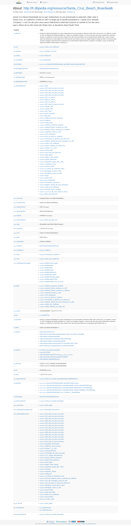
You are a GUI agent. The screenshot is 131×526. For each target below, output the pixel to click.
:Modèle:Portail (46, 270)
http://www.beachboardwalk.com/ (49, 68)
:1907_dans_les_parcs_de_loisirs (52, 88)
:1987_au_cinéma (47, 102)
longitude (18, 228)
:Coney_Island (46, 150)
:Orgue (44, 175)
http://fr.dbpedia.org (49, 12)
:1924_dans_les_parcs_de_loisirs (52, 95)
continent (17, 51)
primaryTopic (19, 514)
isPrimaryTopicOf (20, 401)
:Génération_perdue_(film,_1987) (52, 161)
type (17, 254)
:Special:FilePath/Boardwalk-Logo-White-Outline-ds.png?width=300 (62, 64)
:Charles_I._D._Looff (48, 148)
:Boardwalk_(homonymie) (49, 409)
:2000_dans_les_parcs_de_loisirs (52, 434)
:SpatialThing (44, 315)
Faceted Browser (98, 2)
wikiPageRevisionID (20, 81)
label (16, 327)
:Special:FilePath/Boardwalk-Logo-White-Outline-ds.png (59, 383)
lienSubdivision (20, 220)
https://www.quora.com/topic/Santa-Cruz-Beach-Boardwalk (57, 345)
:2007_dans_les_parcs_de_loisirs (52, 104)
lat (15, 370)
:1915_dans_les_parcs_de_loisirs (52, 92)
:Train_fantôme (46, 496)
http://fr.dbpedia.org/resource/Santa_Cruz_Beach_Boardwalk (68, 8)
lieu (17, 503)
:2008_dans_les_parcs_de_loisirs (52, 437)
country (17, 55)
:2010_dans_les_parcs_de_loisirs (52, 439)
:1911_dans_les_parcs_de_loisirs (52, 90)
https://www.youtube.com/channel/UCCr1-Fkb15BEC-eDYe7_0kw (58, 343)
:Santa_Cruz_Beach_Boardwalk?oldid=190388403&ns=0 (59, 379)
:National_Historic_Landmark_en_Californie (55, 129)
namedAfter (18, 60)
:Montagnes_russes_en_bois (50, 171)
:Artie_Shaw (46, 111)
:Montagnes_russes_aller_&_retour (52, 485)
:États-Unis (45, 55)
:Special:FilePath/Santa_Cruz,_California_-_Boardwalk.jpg (60, 392)
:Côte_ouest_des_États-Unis (50, 152)
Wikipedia (52, 523)
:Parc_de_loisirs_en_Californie (51, 136)
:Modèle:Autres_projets (49, 263)
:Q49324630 (45, 60)
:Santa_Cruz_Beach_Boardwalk (50, 350)
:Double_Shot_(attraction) (49, 460)
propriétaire (19, 241)
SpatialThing (27, 12)
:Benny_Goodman (47, 113)
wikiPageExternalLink (21, 68)
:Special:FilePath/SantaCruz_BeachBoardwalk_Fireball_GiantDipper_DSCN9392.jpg (67, 390)
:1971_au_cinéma (47, 97)
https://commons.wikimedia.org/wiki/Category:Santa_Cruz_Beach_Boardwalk (62, 334)
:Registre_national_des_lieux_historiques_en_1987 (57, 141)
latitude (17, 215)
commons (18, 198)
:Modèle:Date (46, 267)
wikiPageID (18, 73)
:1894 (44, 86)
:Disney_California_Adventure (51, 457)
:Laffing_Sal (45, 473)
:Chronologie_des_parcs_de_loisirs (52, 453)
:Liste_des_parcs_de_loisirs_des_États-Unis (55, 483)
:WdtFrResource (46, 510)
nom (17, 233)
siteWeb (18, 246)
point (17, 311)
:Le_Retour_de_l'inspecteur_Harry (52, 168)
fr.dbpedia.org (71, 12)
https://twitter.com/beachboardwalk (50, 336)
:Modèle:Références (48, 272)
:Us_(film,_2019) (47, 499)
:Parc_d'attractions (48, 134)
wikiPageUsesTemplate (22, 263)
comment (17, 319)
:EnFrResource (45, 507)
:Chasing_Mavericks (48, 450)
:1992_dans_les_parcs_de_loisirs (52, 430)
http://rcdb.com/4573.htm (47, 332)
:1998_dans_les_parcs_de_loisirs (52, 432)
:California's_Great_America (50, 446)
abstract (17, 33)
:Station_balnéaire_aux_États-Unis (52, 145)
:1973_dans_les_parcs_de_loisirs (52, 427)
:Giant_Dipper (46, 155)
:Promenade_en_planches (50, 182)
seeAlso (17, 332)
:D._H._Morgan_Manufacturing (51, 455)
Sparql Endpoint (112, 2)
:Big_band (45, 115)
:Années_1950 (46, 106)
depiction (17, 383)
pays (17, 237)
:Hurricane (45, 469)
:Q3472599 (45, 352)
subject (17, 286)
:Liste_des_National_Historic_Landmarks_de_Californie (58, 478)
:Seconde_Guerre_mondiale (50, 189)
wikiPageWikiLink (20, 86)
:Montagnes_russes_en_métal (51, 173)
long (16, 374)
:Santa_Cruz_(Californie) (49, 47)
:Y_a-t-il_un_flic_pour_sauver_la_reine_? (54, 191)
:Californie (45, 120)
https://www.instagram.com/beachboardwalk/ (53, 341)
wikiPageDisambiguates (23, 409)
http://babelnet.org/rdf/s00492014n (50, 359)
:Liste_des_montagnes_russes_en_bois (53, 480)
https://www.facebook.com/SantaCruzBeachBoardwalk (55, 339)
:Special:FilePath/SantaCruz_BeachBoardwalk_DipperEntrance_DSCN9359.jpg (66, 387)
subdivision (18, 250)
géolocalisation (20, 211)
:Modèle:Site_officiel (48, 274)
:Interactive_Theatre (48, 471)
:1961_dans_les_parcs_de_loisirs (52, 423)
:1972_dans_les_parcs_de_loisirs (52, 425)
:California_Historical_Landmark (51, 118)
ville (16, 259)
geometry (17, 363)
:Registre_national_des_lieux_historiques (54, 184)
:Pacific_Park (46, 178)
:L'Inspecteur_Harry (48, 164)
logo (17, 224)
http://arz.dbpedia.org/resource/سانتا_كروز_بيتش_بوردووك (56, 354)
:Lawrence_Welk (47, 166)
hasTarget (18, 507)
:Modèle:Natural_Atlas (48, 279)
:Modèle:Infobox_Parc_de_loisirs (51, 281)
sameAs (17, 350)
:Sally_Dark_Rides (47, 492)
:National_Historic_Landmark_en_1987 (53, 127)
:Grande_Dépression (48, 159)
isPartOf (18, 405)
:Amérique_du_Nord (48, 51)
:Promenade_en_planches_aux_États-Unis (55, 138)
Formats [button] (44, 2)
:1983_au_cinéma (47, 99)
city (16, 47)
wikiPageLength (19, 77)
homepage (18, 396)
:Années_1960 (46, 109)
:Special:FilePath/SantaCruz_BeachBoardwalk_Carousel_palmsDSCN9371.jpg (66, 385)
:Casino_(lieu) (46, 122)
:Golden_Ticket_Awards (49, 157)
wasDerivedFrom (20, 379)
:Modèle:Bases (46, 265)
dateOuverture (19, 207)
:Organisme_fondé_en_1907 (50, 132)
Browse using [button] (32, 2)
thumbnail (17, 64)
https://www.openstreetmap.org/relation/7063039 (54, 357)
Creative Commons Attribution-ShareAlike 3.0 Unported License (81, 523)
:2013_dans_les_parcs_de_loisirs (52, 441)
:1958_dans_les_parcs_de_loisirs (52, 421)
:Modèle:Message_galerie (49, 277)
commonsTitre (19, 202)
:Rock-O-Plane (46, 490)
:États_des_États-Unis (48, 194)
